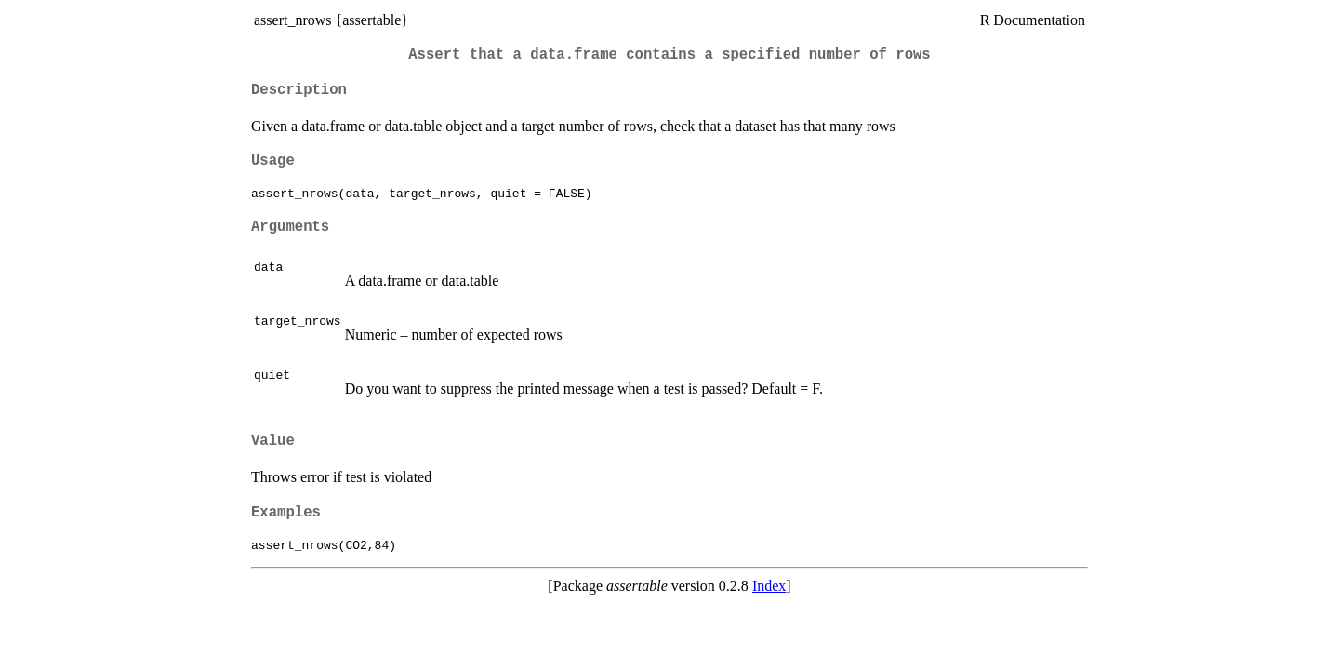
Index (769, 586)
